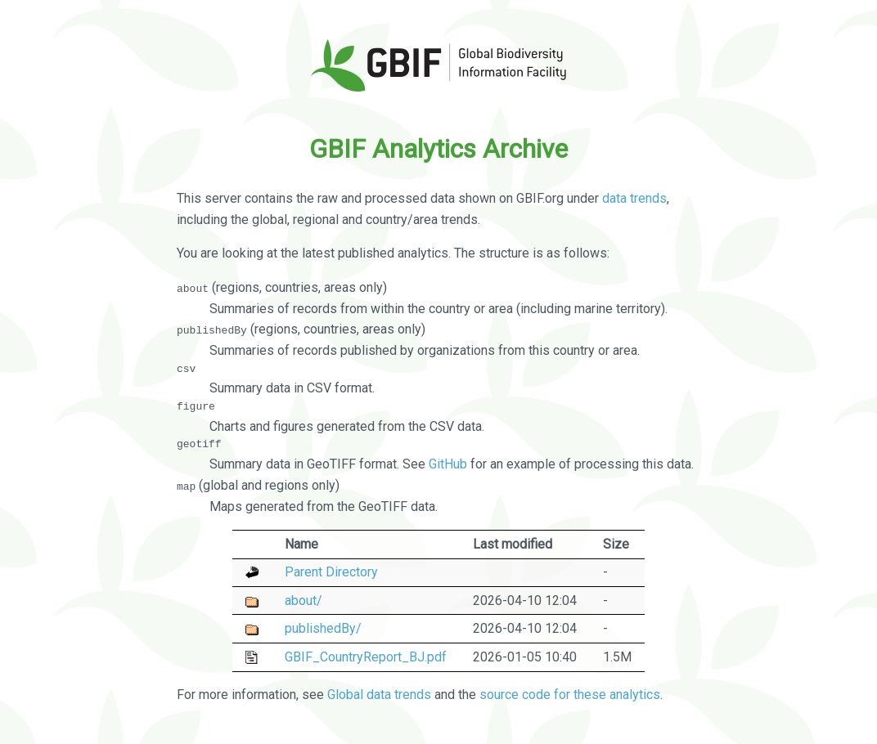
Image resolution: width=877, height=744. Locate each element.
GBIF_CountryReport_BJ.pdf (366, 656)
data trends (634, 198)
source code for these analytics (569, 694)
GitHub (448, 464)
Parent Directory (331, 572)
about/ (303, 599)
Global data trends (379, 694)
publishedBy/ (323, 628)
